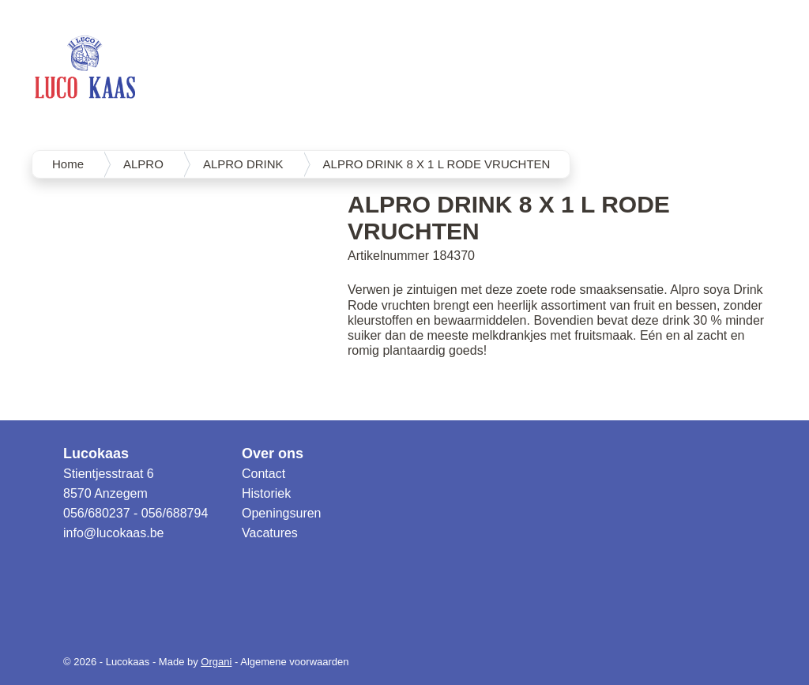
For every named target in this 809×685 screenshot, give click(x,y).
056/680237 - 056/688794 (135, 513)
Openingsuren (282, 513)
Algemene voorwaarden (294, 662)
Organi (216, 662)
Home (68, 164)
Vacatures (270, 533)
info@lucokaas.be (113, 533)
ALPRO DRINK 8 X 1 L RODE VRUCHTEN (437, 164)
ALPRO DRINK (243, 164)
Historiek (266, 493)
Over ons (272, 453)
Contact (263, 473)
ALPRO (143, 164)
